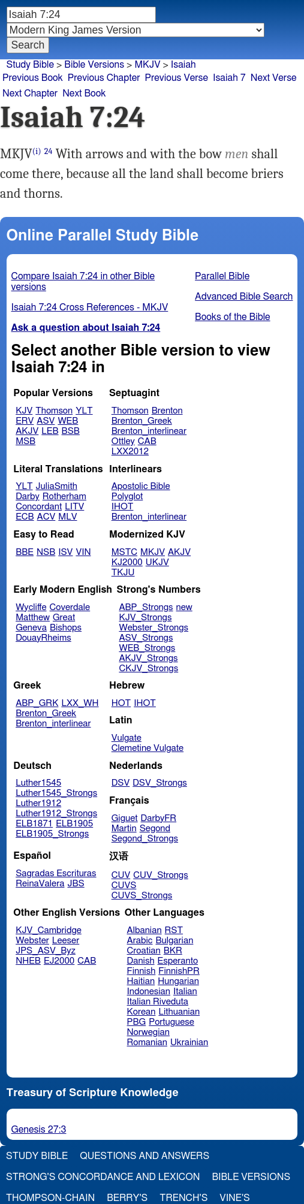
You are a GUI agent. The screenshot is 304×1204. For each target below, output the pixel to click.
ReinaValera (40, 883)
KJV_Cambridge (49, 930)
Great (64, 617)
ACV (46, 516)
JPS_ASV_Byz (46, 950)
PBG (136, 1022)
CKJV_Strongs (148, 668)
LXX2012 (130, 451)
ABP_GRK (37, 703)
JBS (75, 883)
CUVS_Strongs (142, 895)
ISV (65, 552)
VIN (83, 552)
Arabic (140, 940)
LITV (74, 506)
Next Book (84, 93)
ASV (46, 421)
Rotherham (64, 496)
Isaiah (183, 65)
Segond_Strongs (145, 838)
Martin (124, 828)
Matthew (33, 617)
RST (174, 930)
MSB (25, 441)
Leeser (65, 940)
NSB (46, 552)
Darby (28, 496)
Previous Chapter (104, 78)
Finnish (141, 971)
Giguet (125, 818)
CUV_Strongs (160, 875)
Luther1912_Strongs (56, 813)
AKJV (27, 431)
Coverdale (70, 607)
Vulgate (127, 738)
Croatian (144, 950)
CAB (147, 441)
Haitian (141, 981)
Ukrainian (189, 1042)
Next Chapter (30, 93)
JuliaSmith (56, 486)
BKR (173, 950)
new (184, 607)
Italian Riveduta (157, 1001)
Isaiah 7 (229, 78)
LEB (49, 431)
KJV (24, 410)
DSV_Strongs (160, 782)
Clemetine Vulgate (147, 748)
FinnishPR (179, 971)
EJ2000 (59, 960)
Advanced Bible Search (244, 296)
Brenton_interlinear (149, 431)
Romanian (147, 1042)
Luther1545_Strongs (56, 793)
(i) (36, 151)
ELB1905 (74, 823)
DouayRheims (43, 637)
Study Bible (30, 65)
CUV (121, 875)
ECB (25, 516)
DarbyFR (159, 818)
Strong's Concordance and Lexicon (103, 1177)
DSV (121, 782)
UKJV (157, 562)
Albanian (144, 930)
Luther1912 (38, 803)
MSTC (124, 552)
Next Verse (274, 78)
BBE (25, 552)
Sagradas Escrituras (56, 873)
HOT (121, 703)
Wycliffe (31, 607)
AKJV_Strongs (148, 658)
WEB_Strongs (147, 648)
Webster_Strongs (153, 627)
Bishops (66, 627)
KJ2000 (127, 562)
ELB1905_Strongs (52, 833)
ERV (25, 421)
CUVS (124, 885)
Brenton (167, 410)
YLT (84, 410)
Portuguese (171, 1022)
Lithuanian (179, 1011)
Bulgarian (174, 940)
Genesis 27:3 (39, 1129)
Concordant (39, 506)
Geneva (31, 627)
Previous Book (32, 78)
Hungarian (178, 981)
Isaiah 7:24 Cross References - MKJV (89, 307)
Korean (141, 1011)
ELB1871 (34, 823)
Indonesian (149, 991)
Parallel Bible (222, 276)
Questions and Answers (144, 1156)
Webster (32, 940)
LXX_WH (79, 703)
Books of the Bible (232, 317)
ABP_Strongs (146, 607)
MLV (67, 516)
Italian (185, 991)
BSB (71, 431)
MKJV (152, 552)
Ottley (123, 441)
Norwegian (148, 1032)
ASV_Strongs (146, 637)
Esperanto (178, 960)
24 (48, 151)
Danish (141, 960)
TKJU (123, 572)
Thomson (54, 410)
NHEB (28, 960)
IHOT (123, 506)
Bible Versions (94, 65)
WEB (68, 421)
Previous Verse (176, 78)
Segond (155, 828)
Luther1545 (38, 782)
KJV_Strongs (145, 617)
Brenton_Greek (142, 421)
